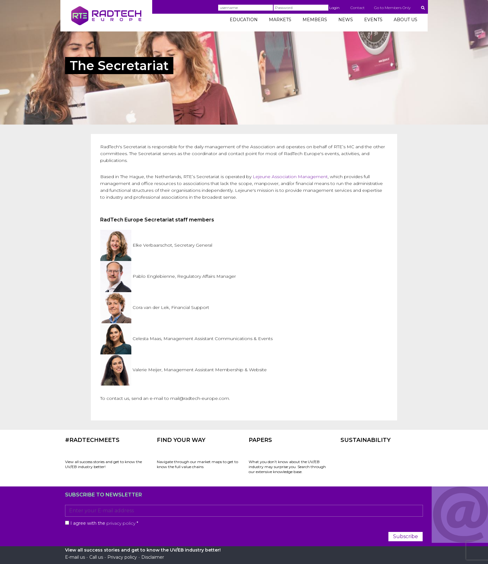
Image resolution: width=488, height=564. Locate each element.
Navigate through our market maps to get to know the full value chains (197, 464)
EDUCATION (244, 19)
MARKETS (280, 19)
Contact (357, 7)
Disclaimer (152, 557)
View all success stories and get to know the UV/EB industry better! (103, 464)
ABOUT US (405, 19)
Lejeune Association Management (290, 176)
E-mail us (75, 557)
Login (334, 7)
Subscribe (405, 536)
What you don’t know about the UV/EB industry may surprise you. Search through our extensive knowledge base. (287, 466)
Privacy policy (122, 557)
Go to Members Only (392, 7)
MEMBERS (315, 19)
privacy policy (120, 523)
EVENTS (373, 19)
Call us (96, 557)
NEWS (345, 19)
